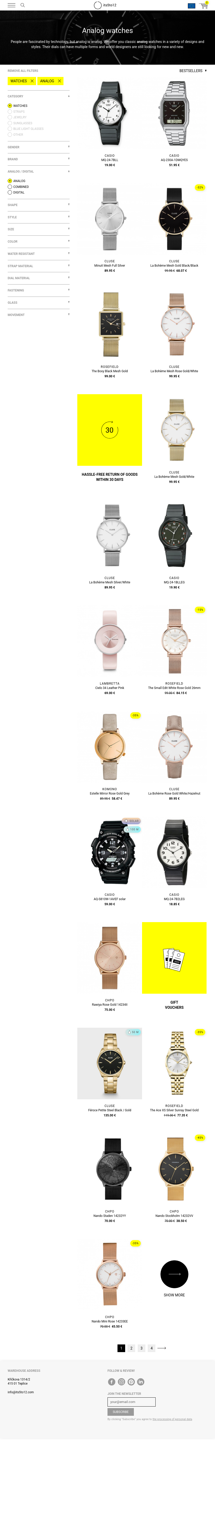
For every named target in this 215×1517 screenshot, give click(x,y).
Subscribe (120, 1412)
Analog (47, 81)
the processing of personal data (172, 1419)
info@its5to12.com (21, 1392)
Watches (18, 81)
